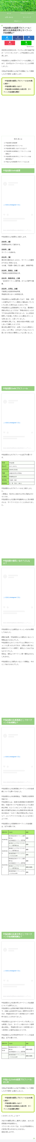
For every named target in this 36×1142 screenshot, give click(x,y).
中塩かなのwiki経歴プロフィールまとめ (17, 162)
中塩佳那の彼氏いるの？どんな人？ (16, 148)
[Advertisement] (18, 115)
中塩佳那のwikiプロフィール (14, 145)
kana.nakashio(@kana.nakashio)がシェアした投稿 (18, 230)
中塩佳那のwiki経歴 (11, 143)
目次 (15, 139)
